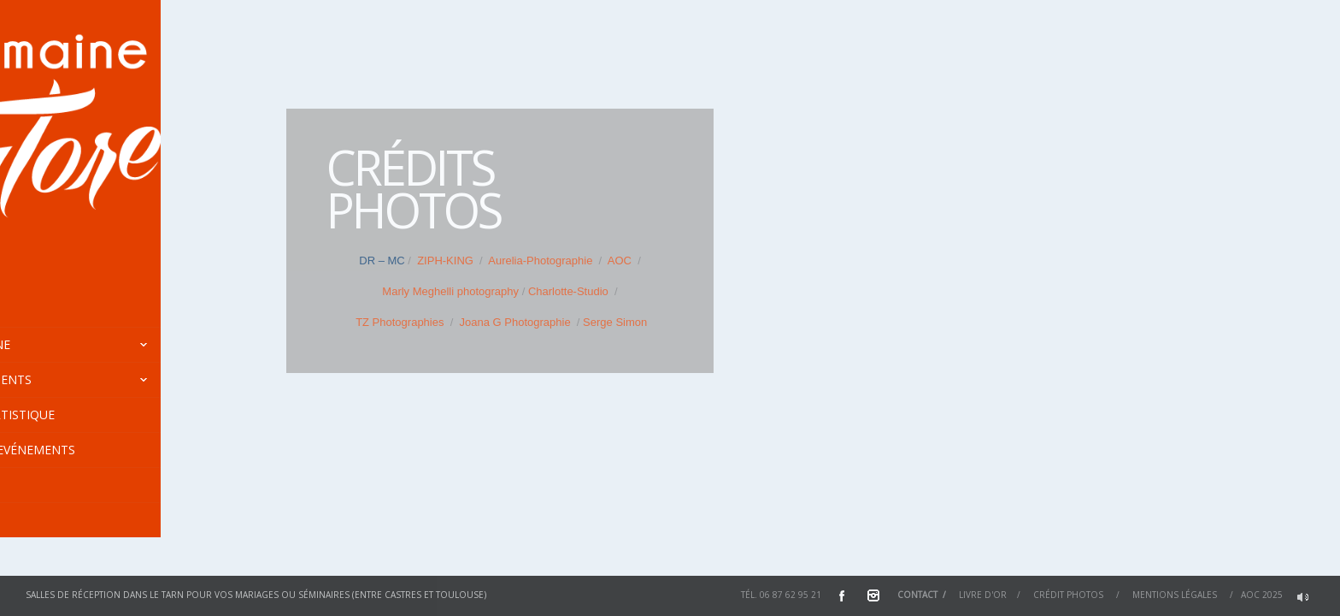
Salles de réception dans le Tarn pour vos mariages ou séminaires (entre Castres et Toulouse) (256, 595)
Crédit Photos (1068, 595)
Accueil (41, 309)
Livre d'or (983, 595)
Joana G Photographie (515, 322)
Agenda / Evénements (86, 449)
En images (49, 520)
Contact (917, 595)
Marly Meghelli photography (450, 291)
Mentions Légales (1174, 595)
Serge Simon (615, 322)
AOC (618, 260)
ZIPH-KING (445, 260)
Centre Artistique (76, 414)
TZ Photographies (400, 322)
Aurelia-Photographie (538, 260)
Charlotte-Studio (568, 291)
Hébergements (129, 380)
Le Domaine (129, 345)
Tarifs (37, 485)
